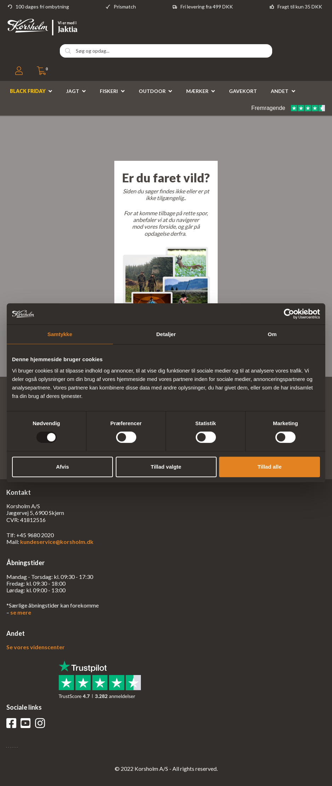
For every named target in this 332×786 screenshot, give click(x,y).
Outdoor (152, 91)
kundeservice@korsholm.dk (56, 541)
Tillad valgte (166, 467)
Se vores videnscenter (35, 647)
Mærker (197, 91)
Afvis (62, 467)
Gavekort (243, 91)
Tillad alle (269, 467)
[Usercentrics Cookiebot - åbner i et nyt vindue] (289, 314)
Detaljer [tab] (166, 334)
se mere (20, 612)
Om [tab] (272, 334)
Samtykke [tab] (59, 334)
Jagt (72, 91)
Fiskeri (109, 91)
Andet (279, 91)
